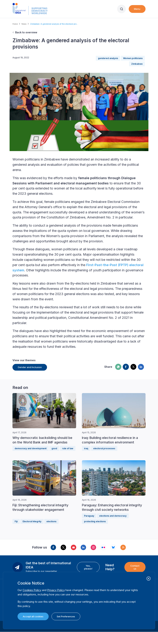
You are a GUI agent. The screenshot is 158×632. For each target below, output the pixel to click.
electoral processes (104, 448)
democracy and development (30, 448)
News (24, 24)
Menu (137, 8)
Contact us (134, 567)
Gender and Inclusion (30, 367)
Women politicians (133, 58)
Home (15, 24)
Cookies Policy (32, 590)
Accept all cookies (33, 616)
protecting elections (95, 521)
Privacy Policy (56, 590)
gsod (54, 448)
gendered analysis (108, 58)
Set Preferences (66, 616)
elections (51, 521)
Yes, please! (88, 567)
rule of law (67, 448)
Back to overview (26, 32)
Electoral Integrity (32, 521)
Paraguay (89, 515)
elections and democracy (113, 515)
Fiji (16, 521)
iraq (86, 448)
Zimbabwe (137, 63)
